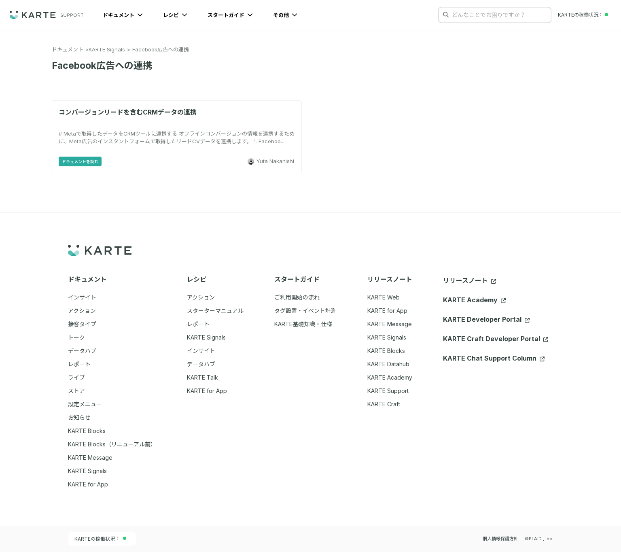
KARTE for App (387, 310)
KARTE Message (389, 324)
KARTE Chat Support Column (494, 358)
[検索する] (446, 14)
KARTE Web (383, 297)
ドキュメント (123, 15)
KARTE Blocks (386, 350)
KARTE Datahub (388, 364)
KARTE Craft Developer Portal (495, 339)
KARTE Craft (383, 404)
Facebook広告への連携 (160, 49)
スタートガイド (230, 15)
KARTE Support (388, 390)
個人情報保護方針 (500, 538)
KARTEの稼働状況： (100, 539)
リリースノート (469, 280)
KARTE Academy (389, 377)
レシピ (175, 15)
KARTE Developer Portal (486, 319)
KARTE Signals (107, 49)
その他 (285, 15)
